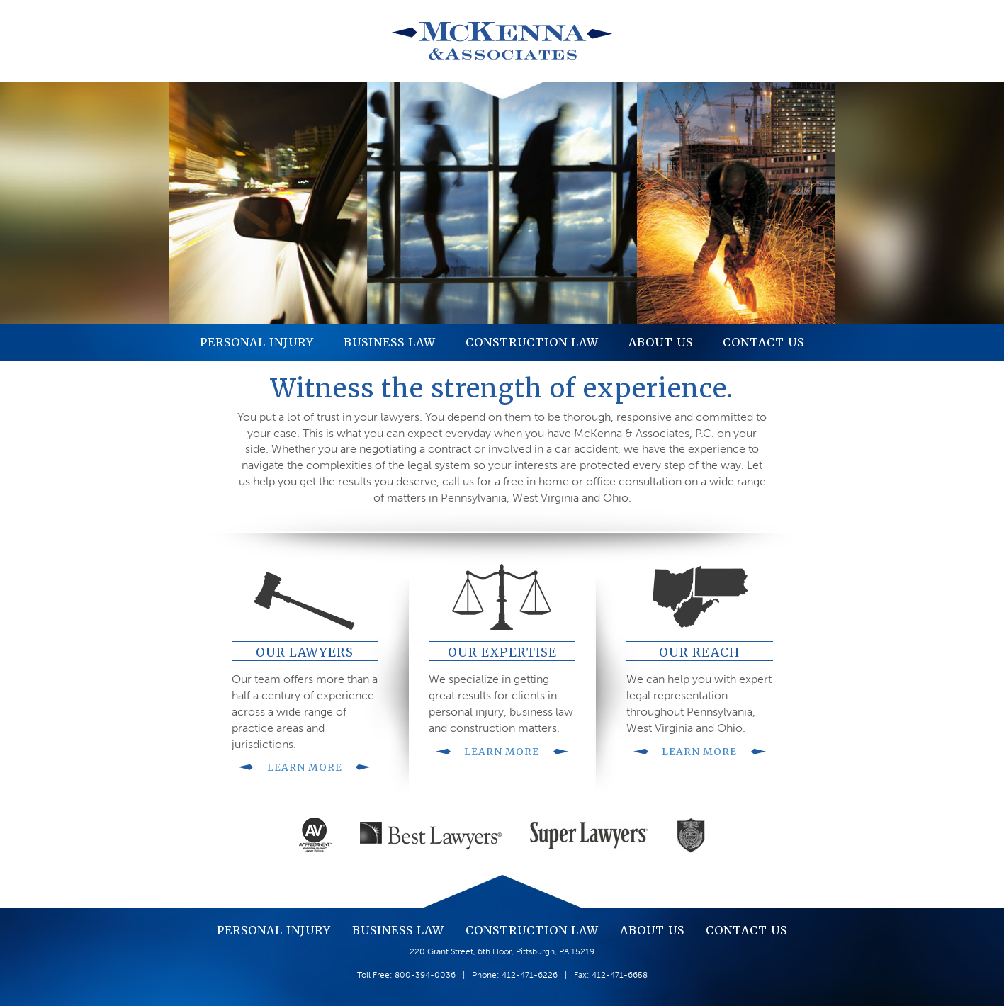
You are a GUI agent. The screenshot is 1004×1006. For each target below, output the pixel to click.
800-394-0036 (425, 975)
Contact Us (763, 342)
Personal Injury (257, 342)
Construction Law (532, 342)
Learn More (304, 767)
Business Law (390, 342)
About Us (660, 342)
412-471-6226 (530, 975)
